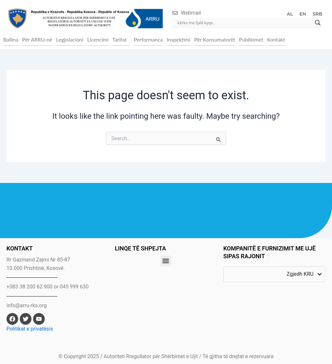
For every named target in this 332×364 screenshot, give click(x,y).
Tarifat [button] (120, 39)
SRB (317, 14)
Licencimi (97, 39)
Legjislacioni (69, 39)
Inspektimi (178, 39)
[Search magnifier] (317, 22)
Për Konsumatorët (214, 39)
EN (303, 14)
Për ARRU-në (37, 39)
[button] (121, 39)
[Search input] (244, 22)
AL (290, 14)
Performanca (148, 39)
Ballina (10, 39)
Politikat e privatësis (29, 329)
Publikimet (251, 39)
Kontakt (276, 39)
